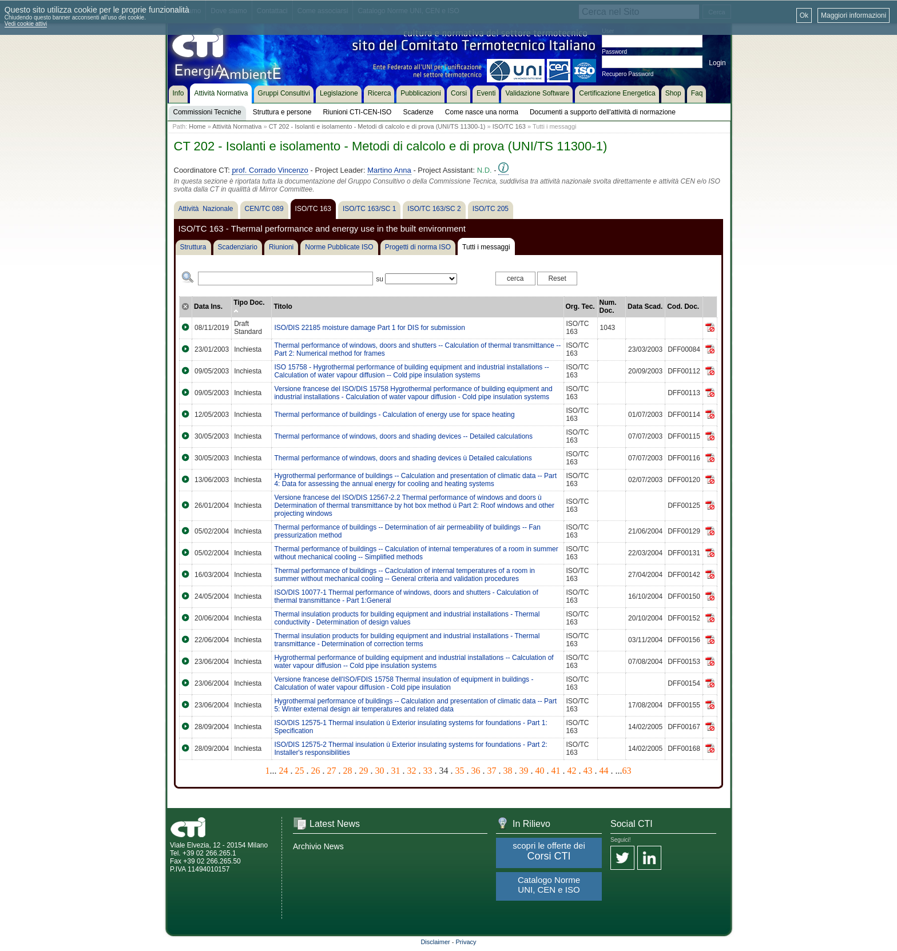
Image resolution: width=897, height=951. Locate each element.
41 (556, 770)
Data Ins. (208, 307)
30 (379, 770)
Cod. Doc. (683, 307)
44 (604, 770)
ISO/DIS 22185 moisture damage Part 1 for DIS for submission (369, 328)
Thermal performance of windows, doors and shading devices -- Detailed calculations (403, 436)
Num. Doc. (608, 307)
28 (347, 770)
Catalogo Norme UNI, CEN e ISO (549, 884)
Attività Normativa (236, 126)
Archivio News (318, 846)
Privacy (466, 941)
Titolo (282, 307)
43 (588, 770)
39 (524, 770)
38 (508, 770)
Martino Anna (389, 170)
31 (395, 770)
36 (476, 770)
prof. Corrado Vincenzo (270, 170)
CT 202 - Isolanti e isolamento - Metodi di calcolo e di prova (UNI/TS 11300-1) (377, 126)
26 (315, 770)
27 (331, 770)
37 (492, 770)
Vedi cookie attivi (26, 24)
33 (427, 770)
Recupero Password (627, 74)
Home (197, 126)
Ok (804, 15)
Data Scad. (645, 307)
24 (283, 770)
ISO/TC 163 (509, 126)
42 (572, 770)
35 (460, 770)
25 (299, 770)
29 (363, 770)
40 (540, 770)
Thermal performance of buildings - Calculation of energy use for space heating (394, 415)
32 (411, 770)
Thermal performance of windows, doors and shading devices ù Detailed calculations (402, 458)
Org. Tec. (580, 307)
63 (627, 770)
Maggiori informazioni (853, 15)
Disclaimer (435, 941)
